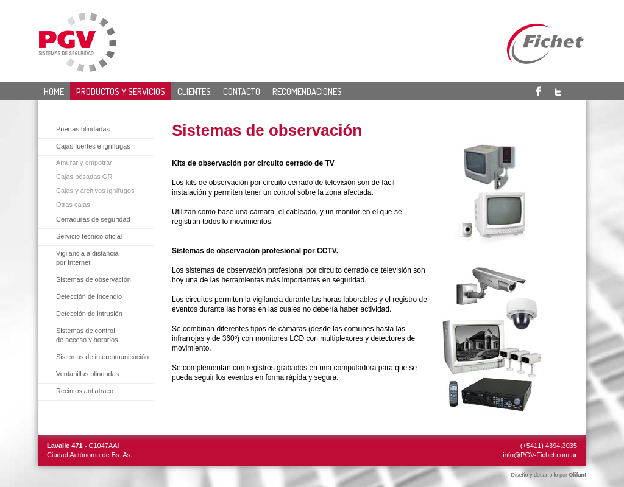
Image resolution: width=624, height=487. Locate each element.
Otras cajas (73, 204)
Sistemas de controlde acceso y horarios (87, 335)
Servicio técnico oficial (89, 236)
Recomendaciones (307, 91)
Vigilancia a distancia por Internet (87, 258)
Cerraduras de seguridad (93, 219)
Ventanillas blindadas (87, 373)
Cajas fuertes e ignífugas (93, 146)
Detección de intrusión (89, 313)
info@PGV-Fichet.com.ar (540, 454)
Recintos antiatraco (84, 390)
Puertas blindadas (83, 129)
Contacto (241, 91)
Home (54, 91)
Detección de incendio (89, 296)
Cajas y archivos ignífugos (95, 190)
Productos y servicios (120, 91)
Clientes (194, 91)
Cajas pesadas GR (84, 176)
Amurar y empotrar (84, 162)
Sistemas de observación (93, 279)
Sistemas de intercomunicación (102, 356)
